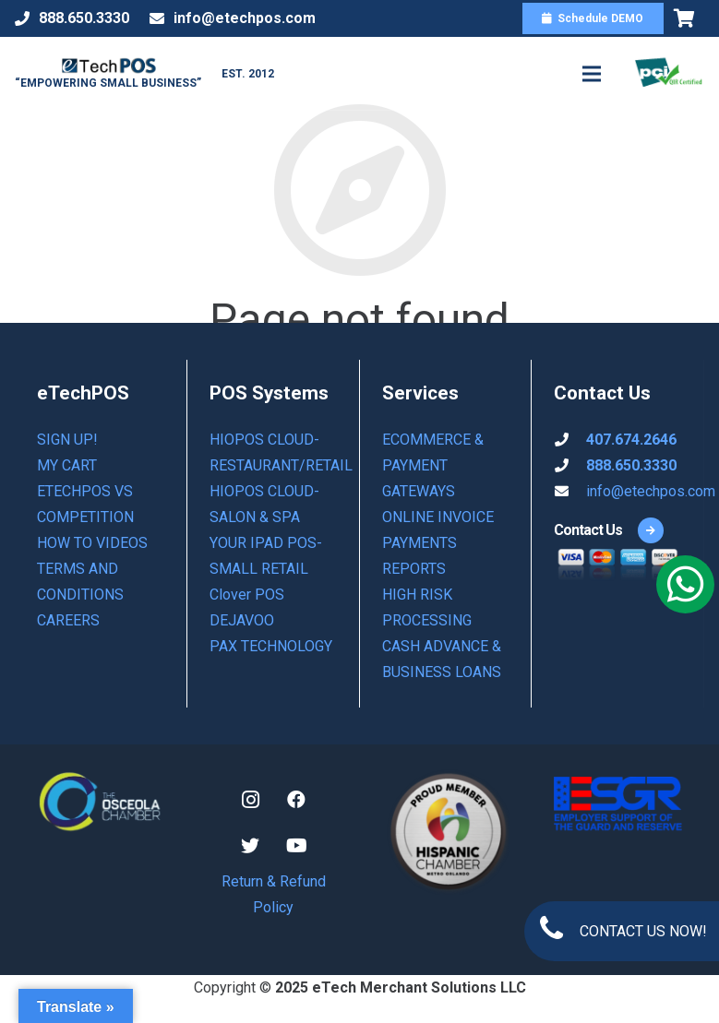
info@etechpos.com (650, 491)
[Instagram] (250, 800)
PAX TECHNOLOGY (271, 646)
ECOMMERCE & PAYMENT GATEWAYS (433, 465)
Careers (68, 620)
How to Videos (92, 543)
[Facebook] (296, 800)
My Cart (67, 465)
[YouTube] (296, 846)
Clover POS (247, 594)
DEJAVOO (242, 620)
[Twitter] (250, 846)
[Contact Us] (588, 530)
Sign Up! (67, 439)
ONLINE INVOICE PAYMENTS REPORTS (438, 542)
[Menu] (591, 74)
